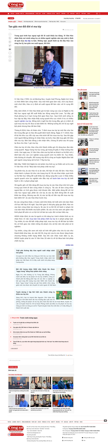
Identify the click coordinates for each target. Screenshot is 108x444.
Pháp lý (20, 21)
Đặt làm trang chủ (67, 437)
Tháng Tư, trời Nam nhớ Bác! (94, 139)
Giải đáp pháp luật (28, 21)
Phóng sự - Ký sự (51, 13)
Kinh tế (58, 13)
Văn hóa (63, 13)
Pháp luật (38, 13)
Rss (83, 440)
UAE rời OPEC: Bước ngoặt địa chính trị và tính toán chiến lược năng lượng (94, 161)
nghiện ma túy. (26, 121)
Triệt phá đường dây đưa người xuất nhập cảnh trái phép (94, 94)
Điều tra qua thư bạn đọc (41, 21)
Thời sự (12, 13)
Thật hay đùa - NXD (54, 21)
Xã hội (43, 13)
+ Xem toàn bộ (14, 348)
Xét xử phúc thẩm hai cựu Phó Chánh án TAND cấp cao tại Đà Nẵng (31, 332)
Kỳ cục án (63, 21)
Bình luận (12, 370)
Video (88, 13)
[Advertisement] (63, 5)
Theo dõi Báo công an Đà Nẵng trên (60, 355)
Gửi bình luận (13, 367)
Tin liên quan (82, 90)
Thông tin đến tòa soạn (88, 437)
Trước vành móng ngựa (28, 318)
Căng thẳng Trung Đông (72, 18)
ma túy (28, 41)
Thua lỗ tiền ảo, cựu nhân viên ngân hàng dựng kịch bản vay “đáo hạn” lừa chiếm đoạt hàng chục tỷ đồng (40, 342)
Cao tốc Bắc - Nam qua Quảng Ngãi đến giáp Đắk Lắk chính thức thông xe (94, 171)
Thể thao (83, 13)
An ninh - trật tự (20, 13)
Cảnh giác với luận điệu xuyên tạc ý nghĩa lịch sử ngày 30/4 (93, 181)
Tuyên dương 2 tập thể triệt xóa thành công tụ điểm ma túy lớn (94, 115)
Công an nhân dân (29, 13)
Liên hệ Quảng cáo (67, 440)
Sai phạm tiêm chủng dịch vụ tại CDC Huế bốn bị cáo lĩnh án (29, 337)
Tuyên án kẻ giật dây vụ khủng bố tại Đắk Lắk (25, 322)
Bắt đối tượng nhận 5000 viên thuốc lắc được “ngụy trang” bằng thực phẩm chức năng (94, 106)
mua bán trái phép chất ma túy (42, 219)
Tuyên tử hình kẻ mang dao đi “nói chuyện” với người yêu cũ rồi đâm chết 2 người (18, 410)
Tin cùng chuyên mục (15, 375)
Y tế (68, 13)
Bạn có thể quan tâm (84, 124)
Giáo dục (72, 13)
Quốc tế (78, 13)
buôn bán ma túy (60, 178)
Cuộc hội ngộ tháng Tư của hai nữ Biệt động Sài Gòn (94, 150)
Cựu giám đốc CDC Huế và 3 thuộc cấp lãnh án (26, 327)
